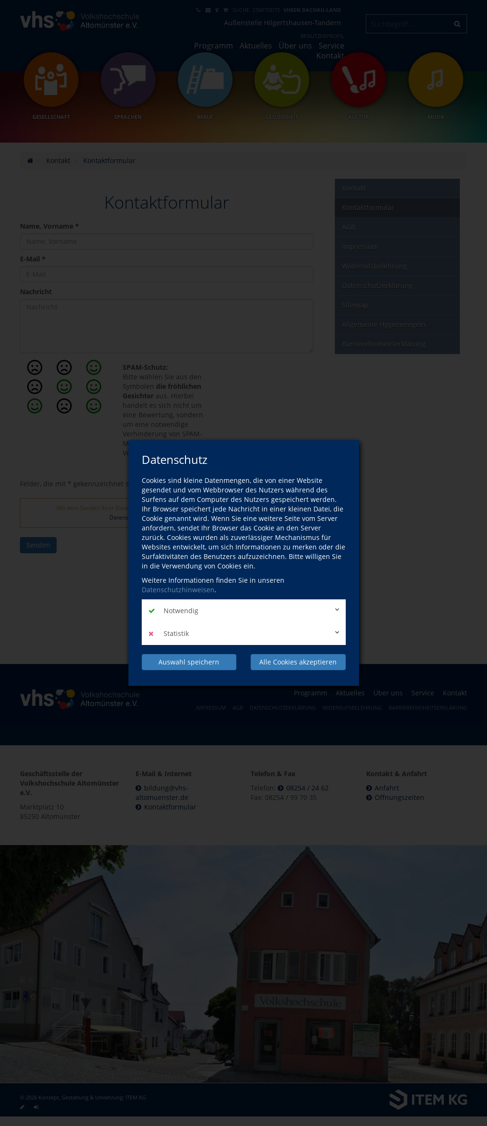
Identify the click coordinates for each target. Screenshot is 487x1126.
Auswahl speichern (188, 661)
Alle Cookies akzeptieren (298, 661)
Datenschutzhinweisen (178, 589)
